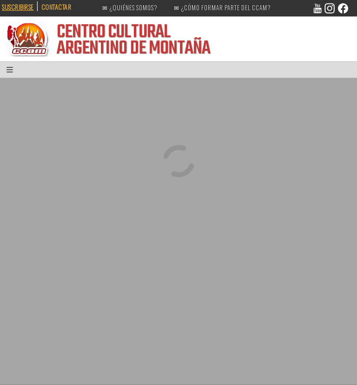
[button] (13, 72)
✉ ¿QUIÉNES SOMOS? (130, 8)
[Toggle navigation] (13, 72)
